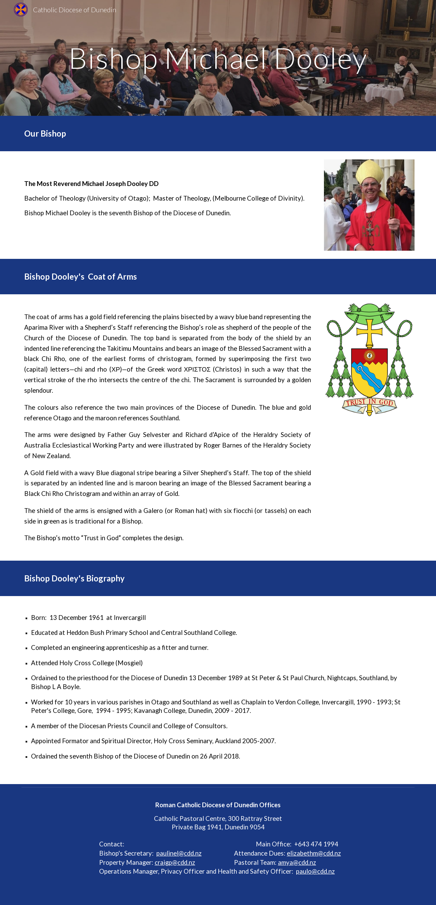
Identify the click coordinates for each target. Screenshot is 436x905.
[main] (218, 58)
